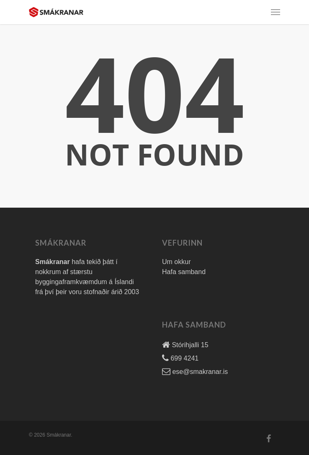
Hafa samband (184, 271)
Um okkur (176, 261)
